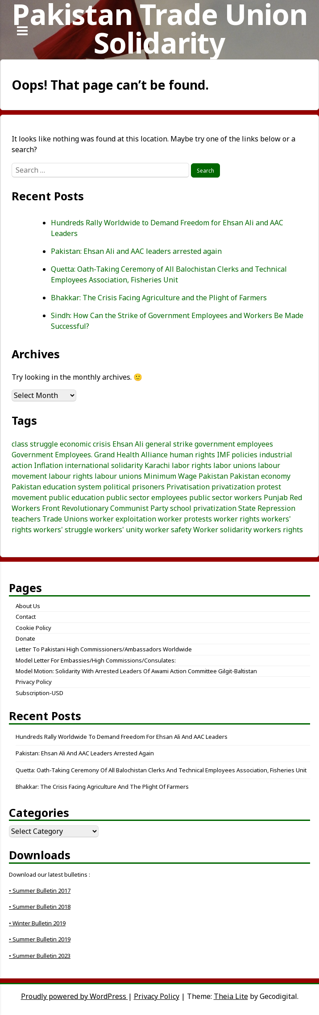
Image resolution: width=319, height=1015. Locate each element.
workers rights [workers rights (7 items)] (278, 529)
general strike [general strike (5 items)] (169, 444)
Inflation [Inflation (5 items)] (48, 465)
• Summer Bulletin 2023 (39, 956)
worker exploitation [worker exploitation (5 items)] (123, 519)
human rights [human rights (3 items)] (192, 455)
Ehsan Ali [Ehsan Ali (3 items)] (128, 444)
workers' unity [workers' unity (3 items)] (119, 529)
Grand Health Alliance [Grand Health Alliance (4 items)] (131, 455)
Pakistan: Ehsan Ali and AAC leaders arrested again (136, 251)
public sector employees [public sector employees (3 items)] (146, 497)
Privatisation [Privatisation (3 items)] (188, 487)
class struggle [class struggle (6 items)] (35, 444)
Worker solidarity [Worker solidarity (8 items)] (222, 529)
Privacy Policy (34, 682)
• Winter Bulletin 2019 (37, 923)
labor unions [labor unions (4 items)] (234, 465)
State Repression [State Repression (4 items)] (266, 508)
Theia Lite (231, 996)
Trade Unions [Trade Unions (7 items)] (65, 519)
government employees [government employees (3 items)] (234, 444)
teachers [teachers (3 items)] (26, 519)
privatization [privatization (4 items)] (233, 487)
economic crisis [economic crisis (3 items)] (85, 444)
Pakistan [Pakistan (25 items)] (213, 476)
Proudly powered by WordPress (74, 996)
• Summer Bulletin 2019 (39, 939)
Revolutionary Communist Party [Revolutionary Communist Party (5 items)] (115, 508)
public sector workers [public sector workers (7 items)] (225, 497)
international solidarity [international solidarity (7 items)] (104, 465)
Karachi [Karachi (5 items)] (157, 465)
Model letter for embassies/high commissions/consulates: (96, 660)
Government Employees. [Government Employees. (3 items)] (52, 455)
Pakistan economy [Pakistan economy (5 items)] (260, 476)
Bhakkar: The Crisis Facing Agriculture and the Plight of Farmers (159, 297)
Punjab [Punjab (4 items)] (276, 497)
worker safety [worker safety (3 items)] (168, 529)
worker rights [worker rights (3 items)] (237, 519)
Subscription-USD (39, 693)
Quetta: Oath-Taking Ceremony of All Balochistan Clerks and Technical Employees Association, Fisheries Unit (161, 770)
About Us (28, 606)
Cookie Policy (33, 628)
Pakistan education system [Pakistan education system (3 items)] (56, 487)
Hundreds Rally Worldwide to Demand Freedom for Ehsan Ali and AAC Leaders (122, 737)
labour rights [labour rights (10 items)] (71, 476)
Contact (26, 617)
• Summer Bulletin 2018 (39, 907)
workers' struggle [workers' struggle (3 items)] (63, 529)
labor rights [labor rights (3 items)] (191, 465)
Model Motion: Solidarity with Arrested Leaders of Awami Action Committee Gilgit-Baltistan (136, 671)
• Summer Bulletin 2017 (39, 891)
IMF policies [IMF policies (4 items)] (237, 455)
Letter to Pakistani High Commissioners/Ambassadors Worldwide (104, 649)
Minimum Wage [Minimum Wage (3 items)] (170, 476)
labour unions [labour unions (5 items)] (118, 476)
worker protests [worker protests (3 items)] (185, 519)
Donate (25, 638)
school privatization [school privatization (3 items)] (203, 508)
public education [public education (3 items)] (76, 497)
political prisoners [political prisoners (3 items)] (134, 487)
